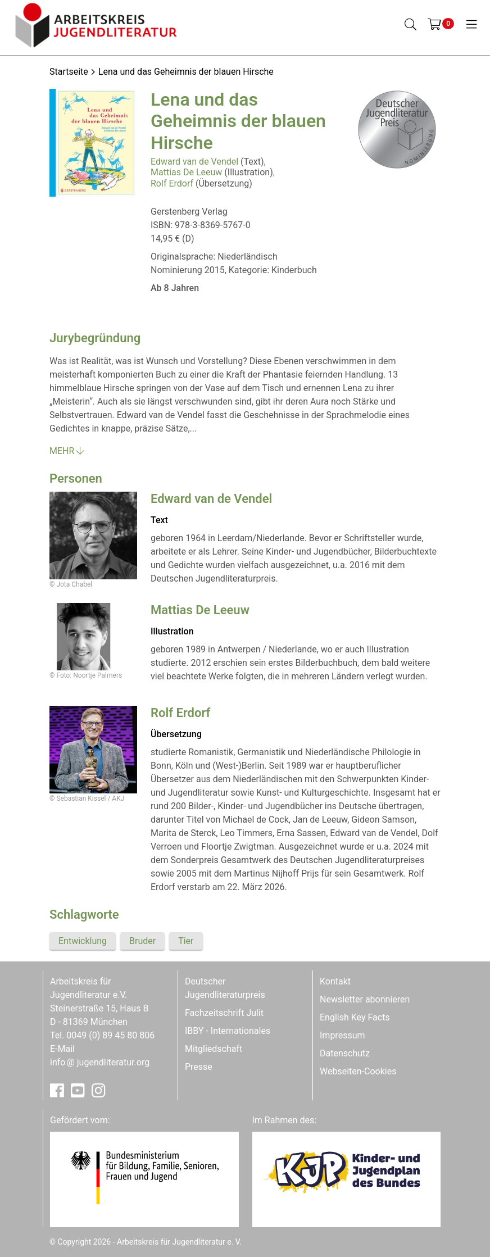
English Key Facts (355, 1017)
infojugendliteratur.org (99, 1062)
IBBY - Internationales (227, 1030)
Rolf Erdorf (172, 183)
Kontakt (335, 981)
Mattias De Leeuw (186, 172)
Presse (198, 1066)
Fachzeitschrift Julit (224, 1013)
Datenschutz (345, 1053)
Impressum (342, 1035)
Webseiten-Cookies (358, 1071)
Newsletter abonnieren (365, 999)
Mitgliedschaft (213, 1048)
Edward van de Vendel (194, 161)
